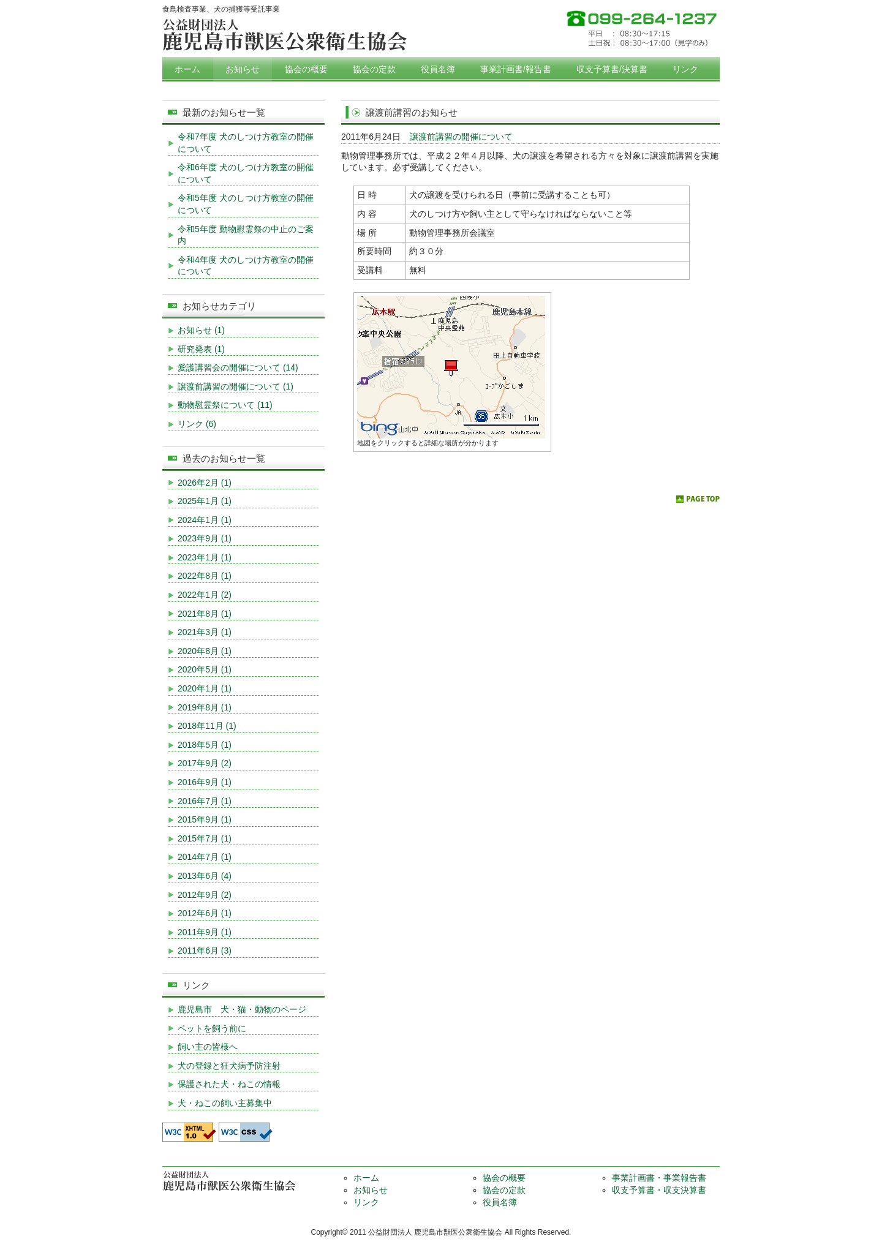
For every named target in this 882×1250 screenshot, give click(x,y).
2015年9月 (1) (205, 819)
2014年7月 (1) (205, 857)
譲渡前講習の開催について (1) (235, 386)
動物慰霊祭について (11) (225, 405)
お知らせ (242, 69)
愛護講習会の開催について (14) (238, 367)
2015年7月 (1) (205, 838)
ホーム (187, 69)
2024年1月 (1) (205, 520)
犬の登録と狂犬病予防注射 (229, 1066)
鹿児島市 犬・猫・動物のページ (242, 1009)
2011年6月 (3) (205, 950)
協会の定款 (374, 69)
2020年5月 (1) (205, 669)
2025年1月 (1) (205, 501)
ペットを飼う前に (212, 1028)
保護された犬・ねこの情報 (229, 1084)
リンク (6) (197, 424)
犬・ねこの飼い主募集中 (225, 1103)
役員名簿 (438, 69)
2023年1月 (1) (205, 557)
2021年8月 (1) (205, 614)
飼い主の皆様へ (208, 1047)
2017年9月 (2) (205, 763)
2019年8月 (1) (205, 707)
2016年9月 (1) (205, 782)
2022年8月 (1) (205, 576)
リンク (685, 69)
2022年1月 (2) (205, 595)
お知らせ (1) (201, 330)
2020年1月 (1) (205, 688)
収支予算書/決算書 (611, 69)
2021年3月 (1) (205, 632)
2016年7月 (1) (205, 801)
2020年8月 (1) (205, 651)
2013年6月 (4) (205, 876)
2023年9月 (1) (205, 538)
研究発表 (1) (201, 349)
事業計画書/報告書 (515, 69)
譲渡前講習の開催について (461, 136)
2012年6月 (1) (205, 913)
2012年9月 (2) (205, 895)
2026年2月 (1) (205, 483)
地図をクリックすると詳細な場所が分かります (428, 442)
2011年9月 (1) (205, 932)
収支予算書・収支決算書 (659, 1190)
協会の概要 (306, 69)
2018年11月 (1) (207, 726)
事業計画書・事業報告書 (659, 1178)
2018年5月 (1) (205, 745)
